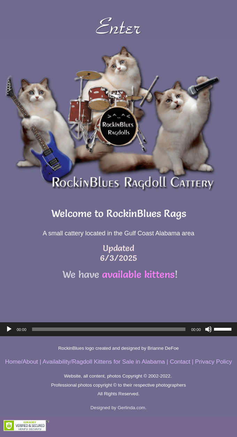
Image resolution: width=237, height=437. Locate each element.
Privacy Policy (213, 361)
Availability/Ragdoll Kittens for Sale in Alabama (104, 361)
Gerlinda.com (131, 407)
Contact (180, 361)
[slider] (109, 329)
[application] (118, 329)
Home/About (21, 361)
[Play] (9, 329)
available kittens (138, 274)
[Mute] (208, 329)
